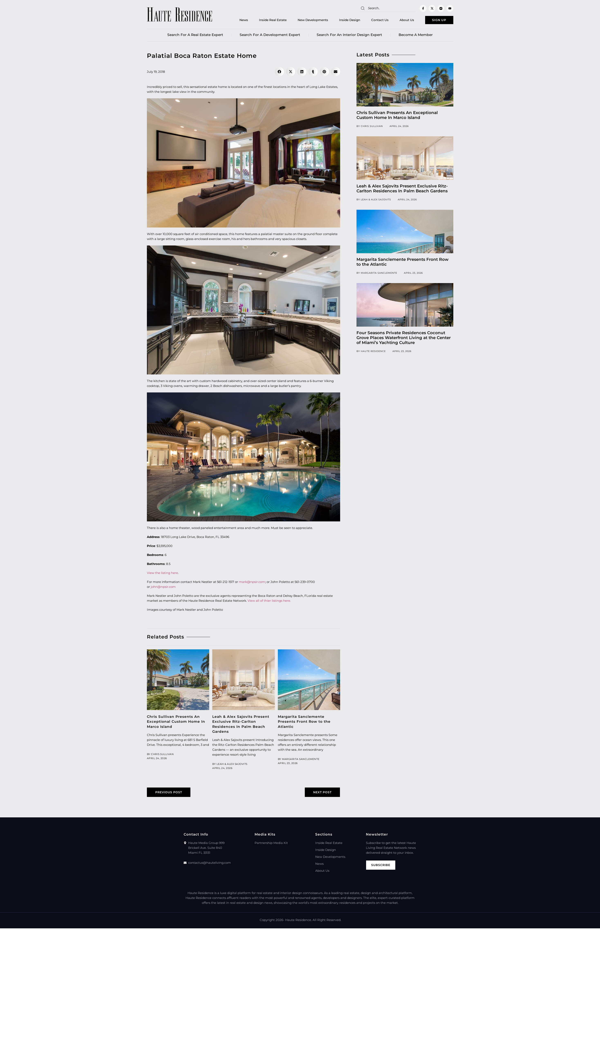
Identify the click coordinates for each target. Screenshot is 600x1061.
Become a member (416, 36)
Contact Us (373, 20)
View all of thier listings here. (269, 602)
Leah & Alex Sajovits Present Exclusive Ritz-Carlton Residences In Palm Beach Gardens (402, 189)
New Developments (306, 20)
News (237, 20)
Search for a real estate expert (195, 36)
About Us (400, 20)
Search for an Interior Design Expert (349, 36)
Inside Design (342, 20)
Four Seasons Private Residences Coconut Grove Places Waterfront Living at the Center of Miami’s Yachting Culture (403, 338)
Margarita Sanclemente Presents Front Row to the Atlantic (304, 722)
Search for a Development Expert (270, 36)
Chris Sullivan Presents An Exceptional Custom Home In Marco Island (176, 722)
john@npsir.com (163, 588)
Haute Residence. (298, 921)
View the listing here (162, 574)
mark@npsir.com (252, 583)
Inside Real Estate (266, 20)
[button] (279, 72)
